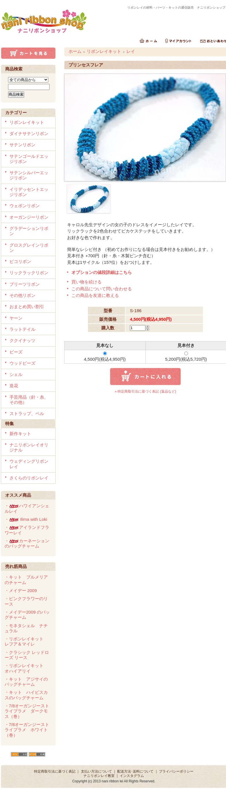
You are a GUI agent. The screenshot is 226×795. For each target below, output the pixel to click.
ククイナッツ (22, 340)
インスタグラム (132, 776)
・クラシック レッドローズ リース (27, 655)
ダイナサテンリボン (29, 133)
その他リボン (22, 295)
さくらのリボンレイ (29, 477)
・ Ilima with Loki (26, 519)
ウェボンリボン (25, 205)
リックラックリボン (29, 272)
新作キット (20, 433)
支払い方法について (96, 771)
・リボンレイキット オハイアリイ (26, 668)
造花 (14, 385)
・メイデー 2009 (21, 590)
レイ (130, 51)
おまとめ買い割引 (27, 306)
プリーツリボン (25, 284)
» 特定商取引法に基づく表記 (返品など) (145, 391)
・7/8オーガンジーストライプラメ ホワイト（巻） (27, 730)
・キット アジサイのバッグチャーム (26, 682)
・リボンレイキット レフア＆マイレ (26, 641)
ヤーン (16, 318)
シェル (16, 374)
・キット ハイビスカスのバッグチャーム (26, 695)
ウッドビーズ (22, 363)
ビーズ (16, 352)
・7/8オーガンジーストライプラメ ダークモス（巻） (27, 711)
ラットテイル (22, 329)
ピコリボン (20, 261)
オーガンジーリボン (29, 217)
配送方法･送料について (135, 771)
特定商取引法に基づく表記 (54, 771)
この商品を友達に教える (95, 295)
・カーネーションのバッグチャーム (27, 543)
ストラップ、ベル (27, 413)
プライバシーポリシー (176, 771)
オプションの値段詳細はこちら (101, 272)
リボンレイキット (27, 122)
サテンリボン (22, 144)
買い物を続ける (86, 281)
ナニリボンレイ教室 (99, 776)
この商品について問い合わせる (101, 288)
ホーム (75, 51)
